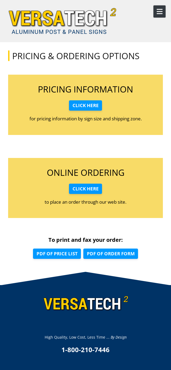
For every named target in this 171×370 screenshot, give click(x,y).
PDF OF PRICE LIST (57, 253)
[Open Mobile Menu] (159, 11)
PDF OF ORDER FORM (111, 253)
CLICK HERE (86, 105)
